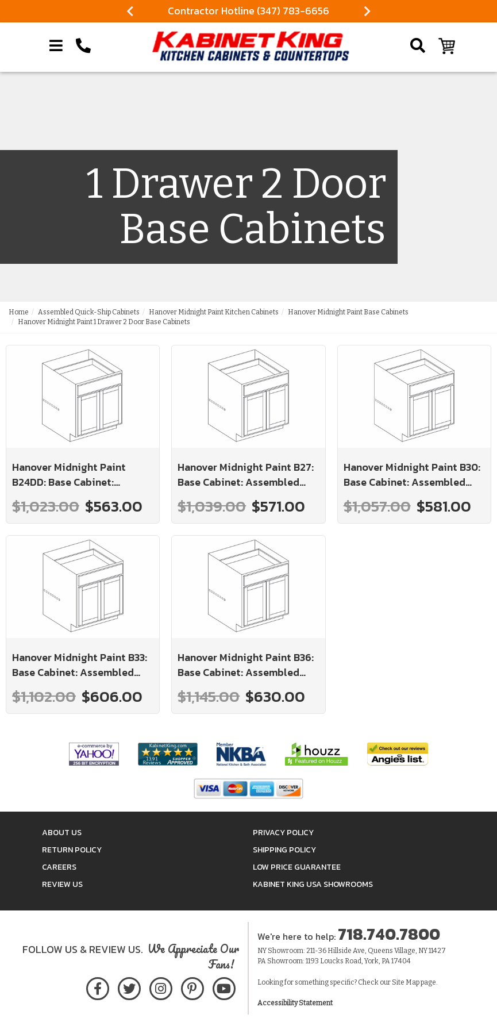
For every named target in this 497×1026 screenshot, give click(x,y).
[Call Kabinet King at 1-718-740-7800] (83, 46)
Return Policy (72, 850)
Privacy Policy (283, 833)
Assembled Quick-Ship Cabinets (89, 312)
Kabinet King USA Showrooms (313, 884)
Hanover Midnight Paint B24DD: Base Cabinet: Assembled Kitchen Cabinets (81, 474)
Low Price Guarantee (297, 867)
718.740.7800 (389, 934)
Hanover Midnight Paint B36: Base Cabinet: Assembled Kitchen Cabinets (246, 664)
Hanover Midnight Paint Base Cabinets (348, 312)
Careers (59, 867)
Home (19, 312)
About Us (62, 833)
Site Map (405, 982)
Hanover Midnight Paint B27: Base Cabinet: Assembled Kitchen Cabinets (246, 474)
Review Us (62, 884)
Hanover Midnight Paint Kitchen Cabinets (214, 312)
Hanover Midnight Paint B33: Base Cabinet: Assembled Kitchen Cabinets (79, 664)
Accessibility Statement (295, 1003)
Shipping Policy (284, 850)
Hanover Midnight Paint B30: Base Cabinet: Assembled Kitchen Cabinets (412, 474)
